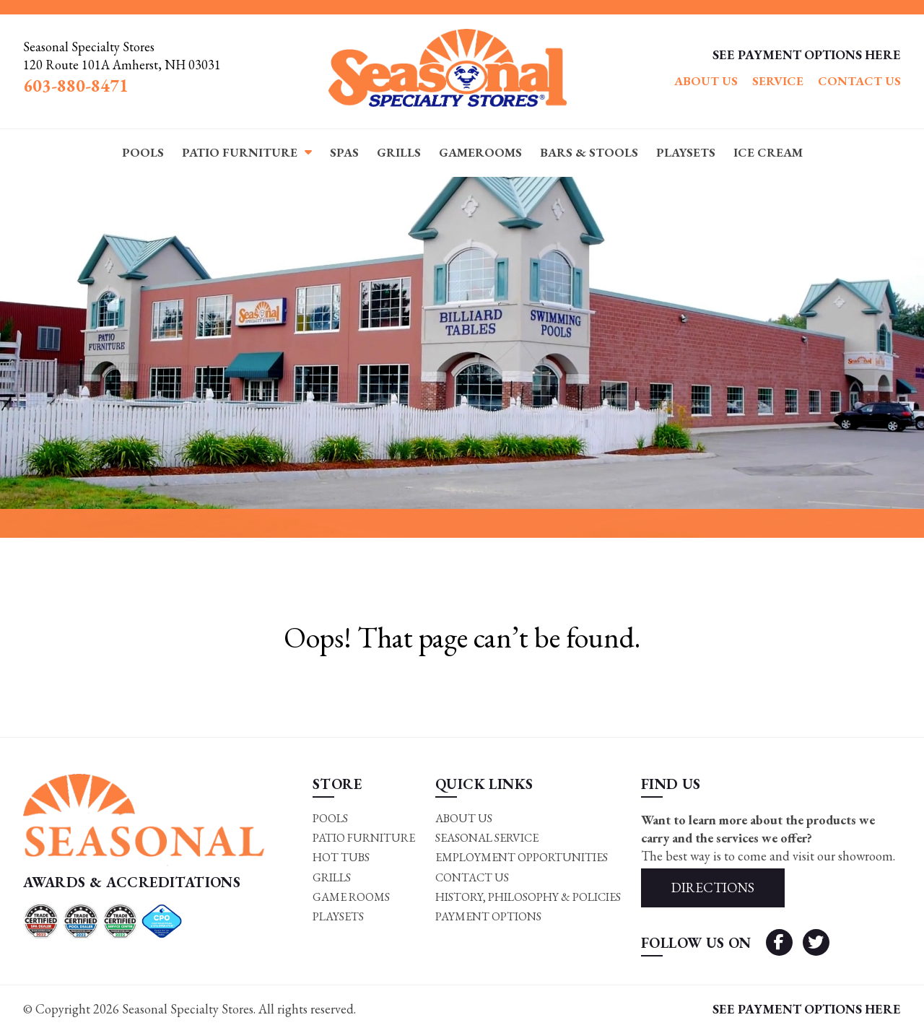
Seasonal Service (487, 837)
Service (777, 81)
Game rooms (351, 897)
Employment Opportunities (521, 857)
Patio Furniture (239, 152)
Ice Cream (768, 152)
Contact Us (859, 81)
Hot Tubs (341, 857)
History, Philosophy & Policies (528, 897)
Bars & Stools (589, 152)
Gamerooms (480, 152)
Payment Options (488, 917)
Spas (344, 152)
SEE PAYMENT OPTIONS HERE (806, 54)
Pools (143, 152)
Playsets (685, 152)
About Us (706, 81)
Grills (399, 152)
